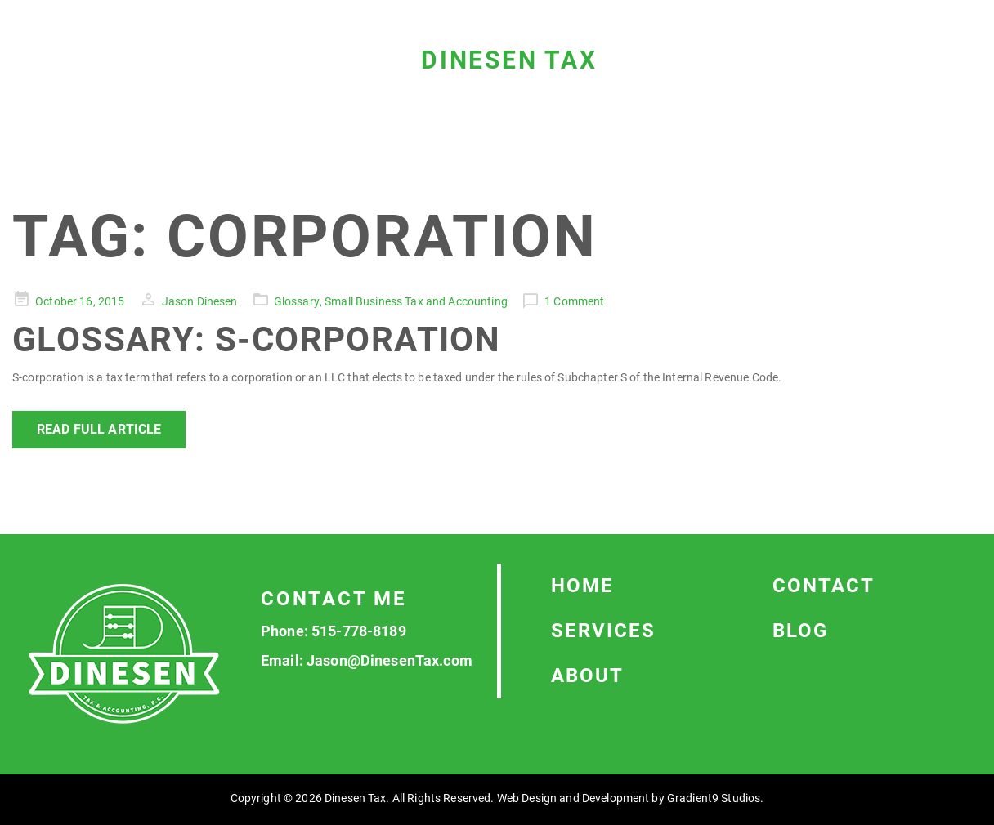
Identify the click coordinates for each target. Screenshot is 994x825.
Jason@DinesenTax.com (389, 660)
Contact (823, 585)
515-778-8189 (358, 631)
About (587, 675)
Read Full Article (99, 429)
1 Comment (574, 301)
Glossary (297, 301)
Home (582, 585)
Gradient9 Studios (713, 798)
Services (603, 630)
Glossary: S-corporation (256, 339)
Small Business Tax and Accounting (416, 301)
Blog (800, 630)
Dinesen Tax (509, 60)
